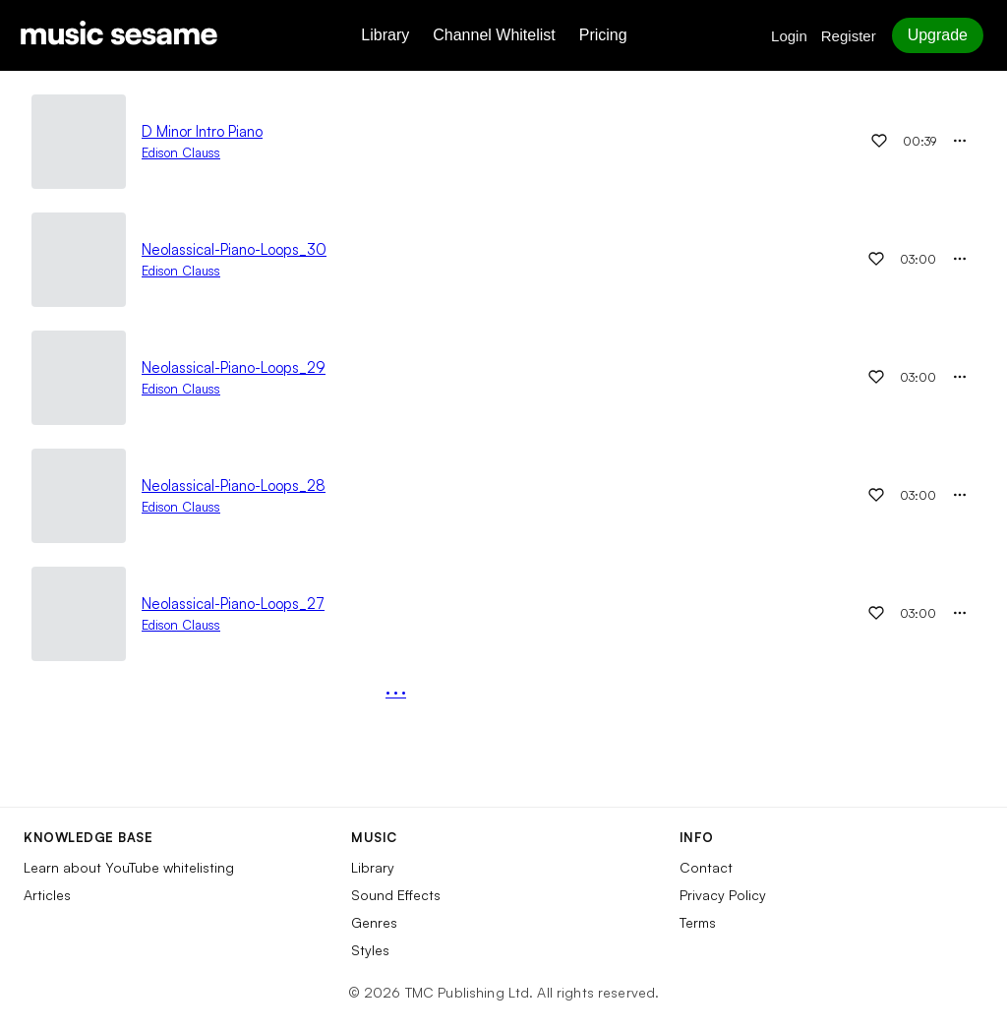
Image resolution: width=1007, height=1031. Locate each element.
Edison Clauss (181, 152)
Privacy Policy (723, 894)
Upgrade (938, 35)
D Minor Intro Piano (202, 131)
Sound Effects (396, 894)
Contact (706, 867)
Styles (370, 949)
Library (385, 35)
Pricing (603, 35)
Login (789, 36)
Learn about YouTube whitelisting (129, 867)
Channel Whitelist (494, 35)
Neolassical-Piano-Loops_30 (234, 249)
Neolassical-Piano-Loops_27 (233, 603)
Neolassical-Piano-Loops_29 (234, 367)
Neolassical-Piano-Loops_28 (234, 485)
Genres (374, 922)
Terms (698, 922)
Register (848, 36)
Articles (47, 894)
